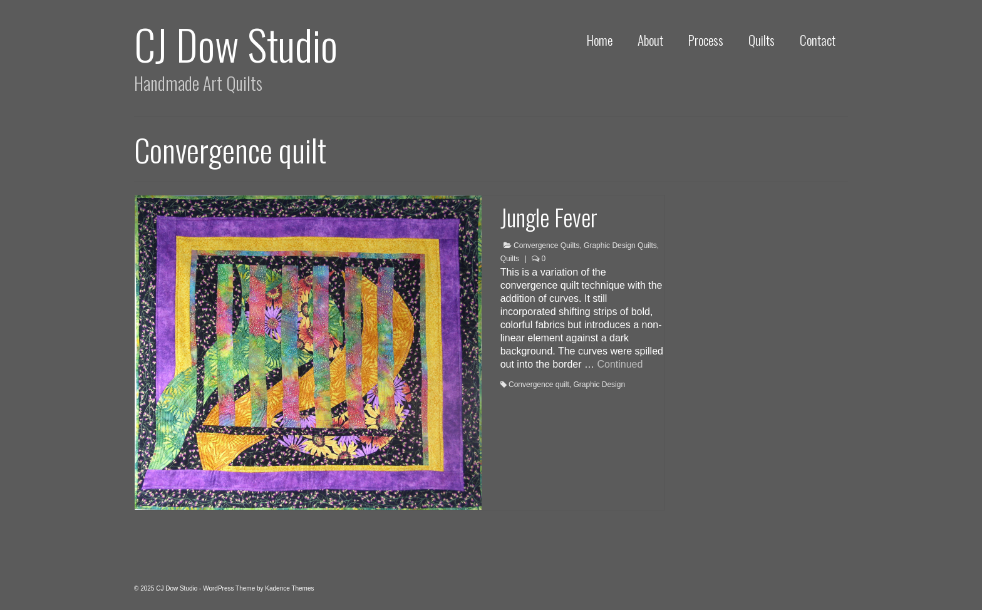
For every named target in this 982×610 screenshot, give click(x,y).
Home (599, 39)
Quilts (761, 39)
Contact (817, 39)
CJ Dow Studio (236, 44)
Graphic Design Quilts (620, 245)
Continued (620, 364)
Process (705, 39)
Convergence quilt (539, 384)
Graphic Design (599, 384)
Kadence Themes (289, 588)
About (650, 39)
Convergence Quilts (546, 245)
